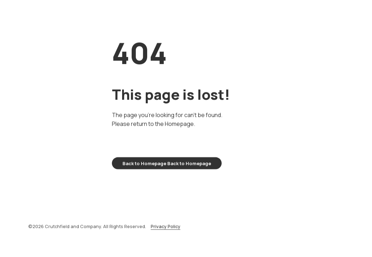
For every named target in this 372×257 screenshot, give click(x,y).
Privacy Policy (165, 229)
